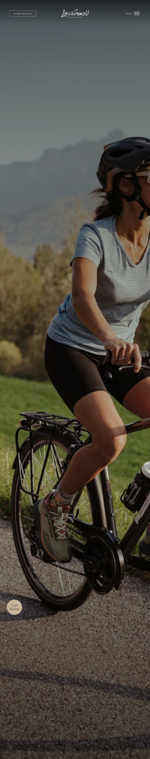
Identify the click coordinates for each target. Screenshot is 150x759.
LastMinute (14, 607)
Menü (129, 13)
